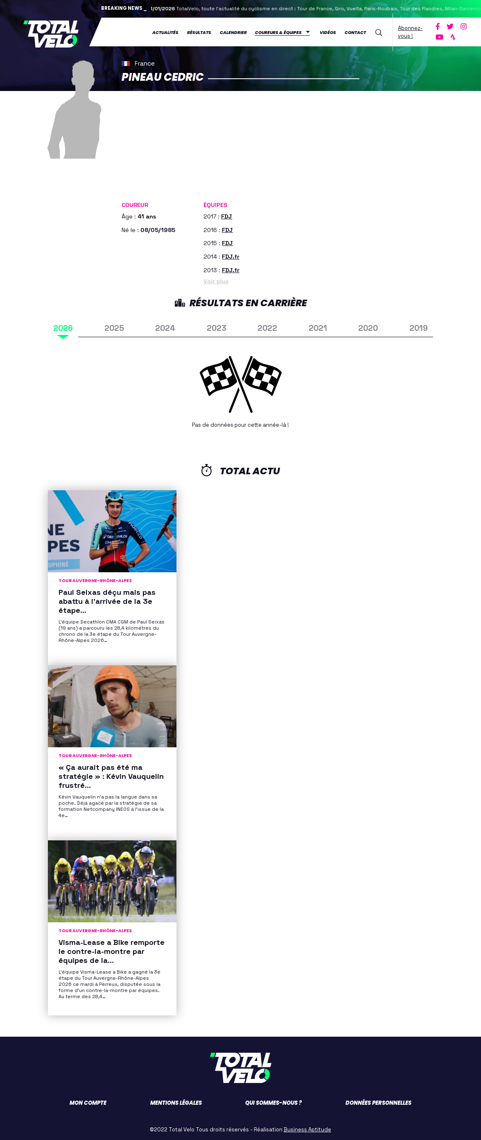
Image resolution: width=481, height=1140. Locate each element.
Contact (356, 31)
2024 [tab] (165, 326)
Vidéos (329, 31)
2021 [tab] (318, 326)
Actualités (166, 31)
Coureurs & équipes (279, 31)
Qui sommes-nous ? (273, 1101)
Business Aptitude (307, 1127)
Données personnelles (378, 1101)
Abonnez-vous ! (411, 31)
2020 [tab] (368, 326)
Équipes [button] (215, 203)
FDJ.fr (230, 255)
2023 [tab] (216, 326)
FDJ (226, 214)
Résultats (200, 31)
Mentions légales (176, 1101)
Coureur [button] (135, 203)
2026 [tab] (63, 326)
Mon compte (88, 1101)
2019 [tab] (418, 326)
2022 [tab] (267, 326)
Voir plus (215, 279)
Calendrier (234, 31)
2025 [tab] (114, 326)
